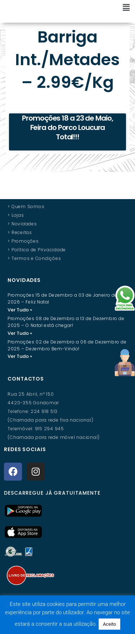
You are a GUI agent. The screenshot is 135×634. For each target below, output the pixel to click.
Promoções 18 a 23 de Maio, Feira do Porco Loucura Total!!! (67, 134)
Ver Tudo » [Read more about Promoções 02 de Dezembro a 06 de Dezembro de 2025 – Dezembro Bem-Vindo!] (20, 363)
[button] (91, 8)
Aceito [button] (109, 624)
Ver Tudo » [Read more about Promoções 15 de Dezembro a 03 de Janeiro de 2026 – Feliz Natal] (20, 317)
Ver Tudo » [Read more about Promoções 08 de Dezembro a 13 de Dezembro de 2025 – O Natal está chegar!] (20, 340)
